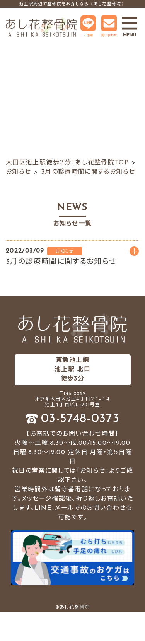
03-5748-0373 (80, 419)
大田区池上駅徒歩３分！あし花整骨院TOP (67, 163)
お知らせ (18, 172)
